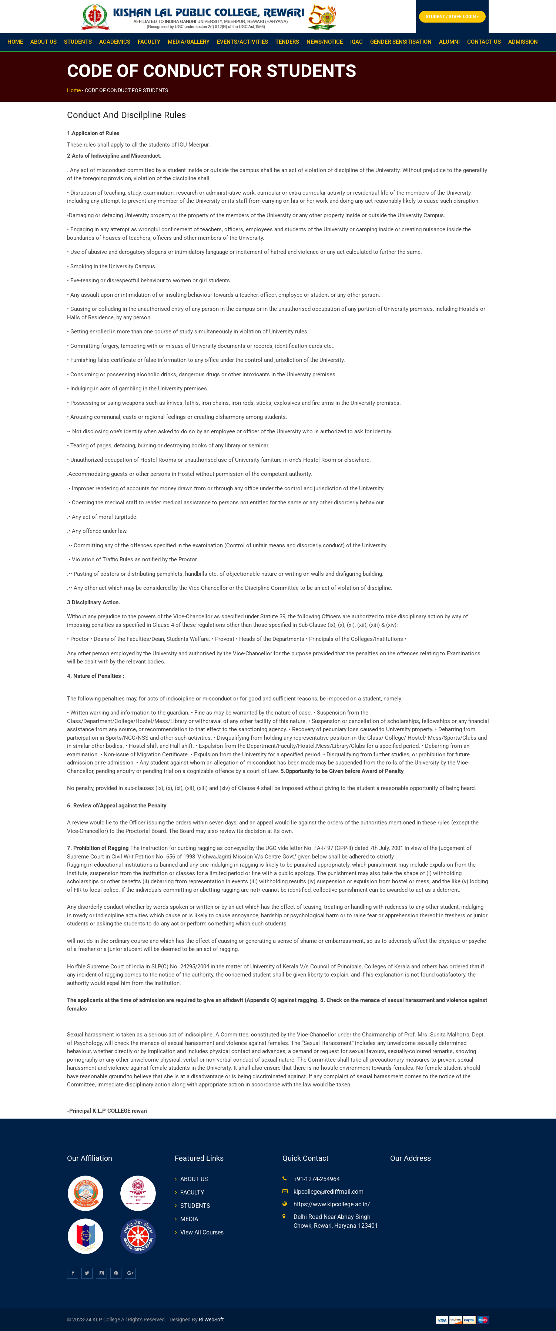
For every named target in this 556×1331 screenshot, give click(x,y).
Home (74, 90)
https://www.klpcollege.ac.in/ (332, 1204)
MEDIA (189, 1219)
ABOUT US (43, 41)
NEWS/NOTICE (325, 41)
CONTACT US (484, 41)
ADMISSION (523, 41)
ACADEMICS (114, 41)
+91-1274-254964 (317, 1179)
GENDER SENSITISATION (401, 41)
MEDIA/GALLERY (189, 41)
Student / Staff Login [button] (451, 16)
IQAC (356, 41)
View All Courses (202, 1232)
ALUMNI (449, 41)
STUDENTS (78, 41)
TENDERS (287, 41)
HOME (15, 41)
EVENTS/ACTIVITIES (242, 41)
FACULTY (149, 41)
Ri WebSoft (211, 1319)
